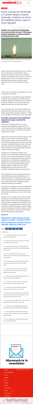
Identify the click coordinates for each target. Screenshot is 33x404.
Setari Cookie (7, 395)
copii (17, 228)
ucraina (10, 228)
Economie (6, 377)
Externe (4, 8)
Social (5, 380)
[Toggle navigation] (28, 2)
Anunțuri (6, 382)
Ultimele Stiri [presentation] (5, 232)
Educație (6, 375)
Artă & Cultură (7, 388)
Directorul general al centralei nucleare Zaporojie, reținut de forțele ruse (16, 223)
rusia (7, 228)
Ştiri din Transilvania (8, 372)
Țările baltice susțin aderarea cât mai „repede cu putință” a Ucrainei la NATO (15, 219)
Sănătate (6, 369)
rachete (20, 228)
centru (14, 228)
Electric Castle (7, 393)
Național (6, 385)
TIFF (12, 390)
